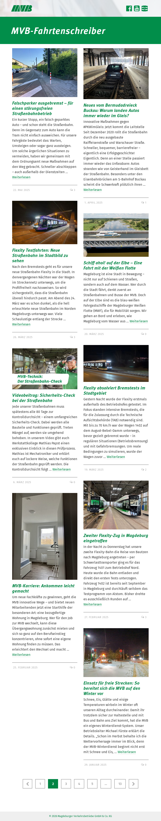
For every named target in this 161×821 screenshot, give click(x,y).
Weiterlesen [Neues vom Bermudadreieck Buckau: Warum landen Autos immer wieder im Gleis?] (92, 190)
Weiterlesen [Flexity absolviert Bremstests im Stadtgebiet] (116, 457)
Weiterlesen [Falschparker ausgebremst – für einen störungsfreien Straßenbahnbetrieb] (21, 177)
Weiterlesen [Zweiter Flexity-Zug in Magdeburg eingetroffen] (92, 604)
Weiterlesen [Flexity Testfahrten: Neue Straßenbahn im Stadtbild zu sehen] (21, 324)
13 (120, 784)
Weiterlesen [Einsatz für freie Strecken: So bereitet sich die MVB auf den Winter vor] (127, 752)
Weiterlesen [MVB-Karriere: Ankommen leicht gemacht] (21, 655)
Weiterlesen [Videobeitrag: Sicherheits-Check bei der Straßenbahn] (61, 469)
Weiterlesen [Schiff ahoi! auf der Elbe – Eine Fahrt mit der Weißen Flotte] (139, 321)
